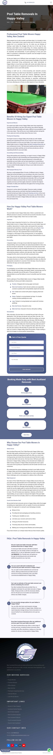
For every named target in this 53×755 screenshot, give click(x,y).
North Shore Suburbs (13, 712)
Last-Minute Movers (13, 696)
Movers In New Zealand (14, 706)
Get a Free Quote (6, 750)
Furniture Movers (12, 682)
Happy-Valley (17, 22)
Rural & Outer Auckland (14, 723)
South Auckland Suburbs (14, 720)
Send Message (26, 369)
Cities (12, 22)
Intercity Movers (12, 693)
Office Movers (11, 685)
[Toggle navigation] (51, 2)
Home (8, 22)
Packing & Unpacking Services (16, 691)
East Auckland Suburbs (14, 717)
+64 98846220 (15, 554)
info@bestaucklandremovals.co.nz (20, 735)
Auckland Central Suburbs (15, 709)
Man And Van (11, 688)
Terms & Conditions (47, 752)
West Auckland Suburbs (14, 714)
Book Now (26, 435)
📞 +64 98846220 (29, 2)
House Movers (12, 680)
